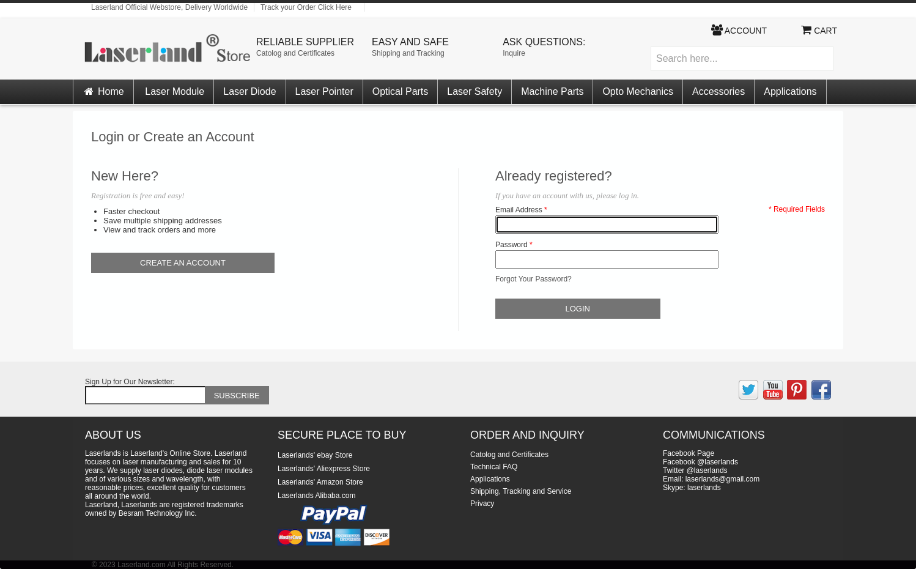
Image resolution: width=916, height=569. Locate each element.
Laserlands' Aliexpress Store (324, 468)
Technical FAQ (493, 467)
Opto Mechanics (637, 91)
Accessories (718, 91)
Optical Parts (400, 91)
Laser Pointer (324, 91)
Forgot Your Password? (533, 279)
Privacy (482, 503)
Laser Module (174, 91)
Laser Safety (474, 91)
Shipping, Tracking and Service (520, 491)
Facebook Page (688, 453)
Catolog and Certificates (295, 53)
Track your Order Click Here (306, 7)
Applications (790, 91)
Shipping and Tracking (408, 53)
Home (103, 91)
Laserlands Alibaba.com (316, 495)
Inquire (514, 53)
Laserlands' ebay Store (315, 455)
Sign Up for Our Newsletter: (130, 381)
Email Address (518, 210)
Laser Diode (249, 91)
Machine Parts (552, 91)
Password (511, 244)
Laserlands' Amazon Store (320, 482)
